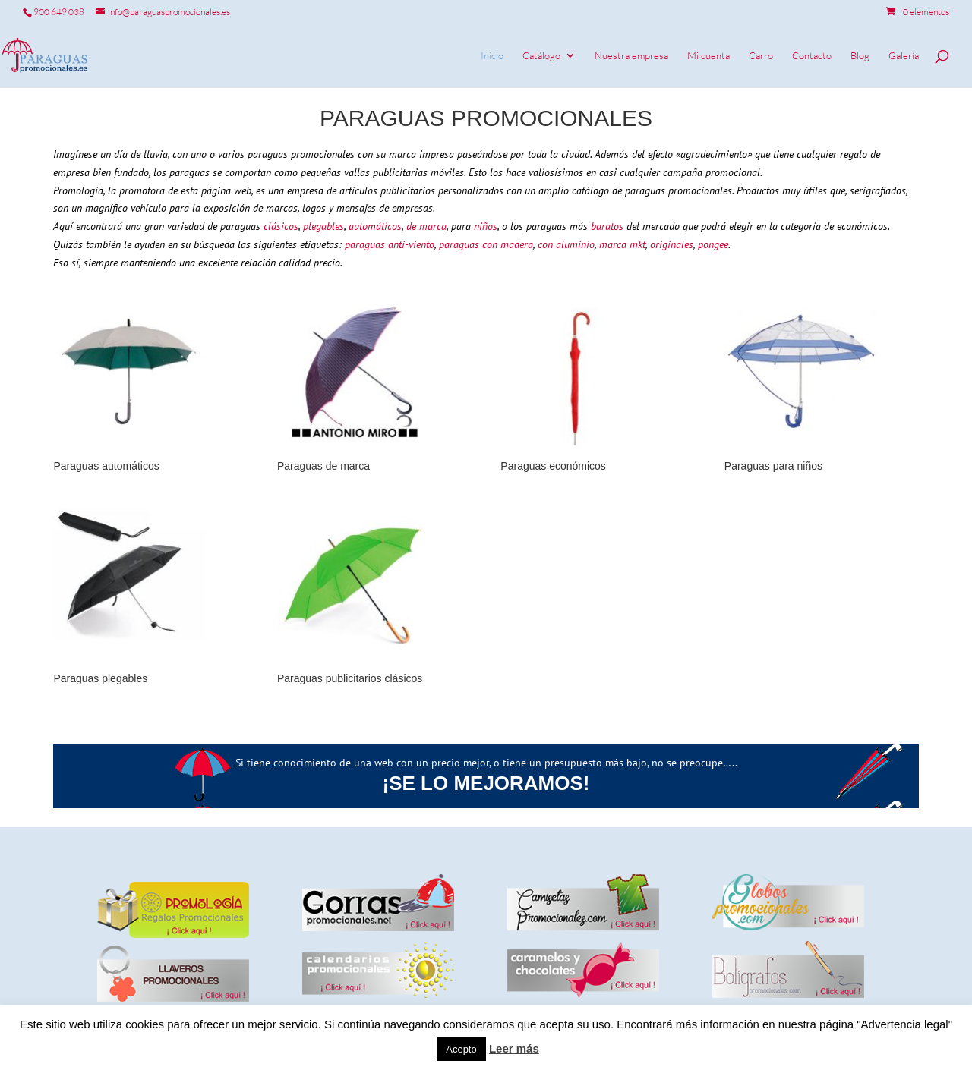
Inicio (492, 55)
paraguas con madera (486, 244)
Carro (761, 55)
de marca (426, 226)
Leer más (514, 1048)
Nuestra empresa (631, 55)
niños (484, 226)
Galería (903, 55)
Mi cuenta (708, 55)
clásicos (281, 226)
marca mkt (622, 244)
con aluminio (566, 244)
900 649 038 (58, 11)
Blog (859, 55)
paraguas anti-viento (389, 244)
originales (671, 244)
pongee (711, 244)
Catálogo (541, 55)
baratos (607, 226)
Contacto (812, 55)
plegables (323, 226)
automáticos (375, 226)
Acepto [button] (461, 1049)
